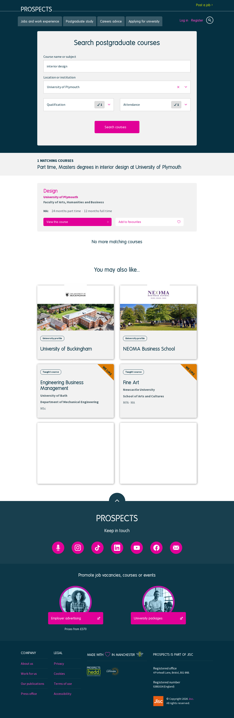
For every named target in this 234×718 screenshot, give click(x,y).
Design (50, 191)
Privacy (59, 663)
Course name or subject (59, 57)
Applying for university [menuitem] (144, 21)
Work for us (29, 673)
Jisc (190, 698)
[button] (117, 87)
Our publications (32, 683)
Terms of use (63, 683)
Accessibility (62, 693)
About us (27, 663)
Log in (184, 20)
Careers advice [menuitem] (111, 21)
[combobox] (116, 66)
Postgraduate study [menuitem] (79, 21)
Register (197, 20)
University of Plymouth (60, 197)
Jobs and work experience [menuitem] (40, 21)
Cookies (59, 673)
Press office (29, 693)
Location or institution (59, 77)
